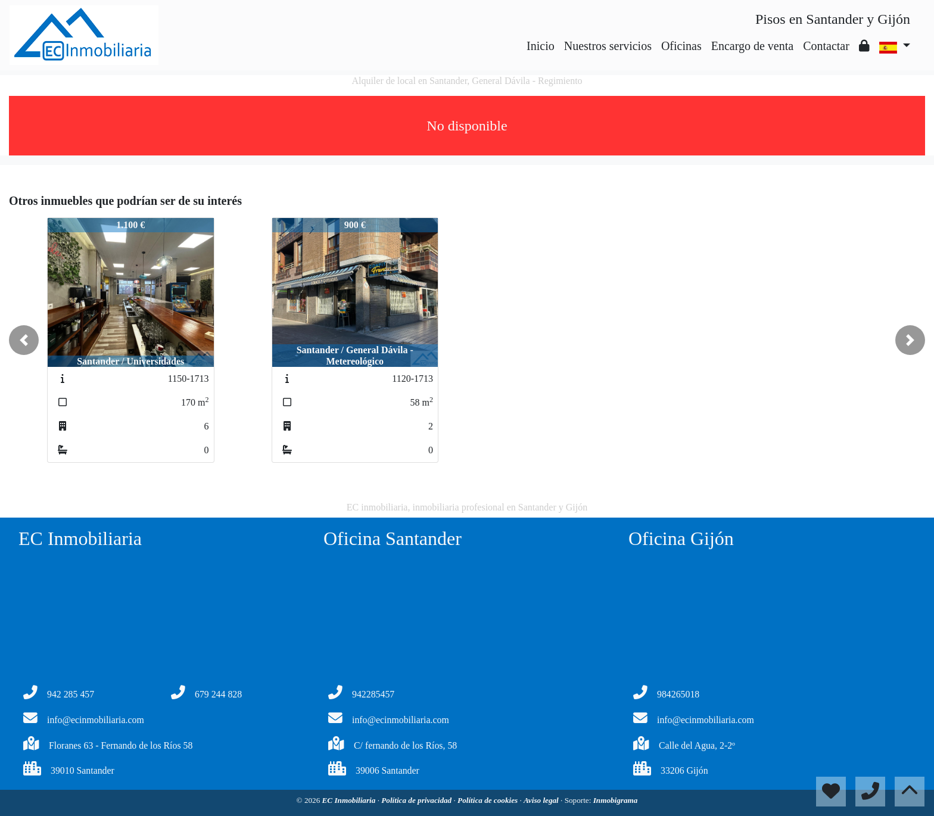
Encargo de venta (752, 45)
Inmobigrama (615, 800)
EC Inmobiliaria (350, 800)
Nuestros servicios (608, 45)
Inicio (541, 45)
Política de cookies (488, 800)
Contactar (826, 45)
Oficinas (681, 45)
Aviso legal (542, 800)
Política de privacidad (417, 800)
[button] (24, 340)
